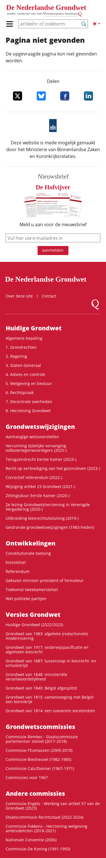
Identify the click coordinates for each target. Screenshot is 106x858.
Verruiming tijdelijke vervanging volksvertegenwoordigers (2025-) (36, 448)
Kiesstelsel (16, 562)
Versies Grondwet (33, 614)
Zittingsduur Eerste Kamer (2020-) (38, 495)
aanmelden (53, 250)
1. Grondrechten (21, 347)
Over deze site (19, 296)
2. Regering (16, 356)
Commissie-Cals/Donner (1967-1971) (40, 768)
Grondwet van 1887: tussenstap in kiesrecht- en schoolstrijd (51, 663)
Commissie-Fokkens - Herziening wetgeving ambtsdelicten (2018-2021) (46, 828)
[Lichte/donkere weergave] (96, 24)
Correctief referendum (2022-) (34, 477)
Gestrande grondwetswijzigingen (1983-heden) (50, 527)
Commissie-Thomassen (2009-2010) (39, 750)
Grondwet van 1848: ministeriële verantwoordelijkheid (36, 677)
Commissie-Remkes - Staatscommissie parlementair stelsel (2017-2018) (42, 739)
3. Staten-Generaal (23, 365)
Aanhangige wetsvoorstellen (32, 436)
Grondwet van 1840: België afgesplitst (41, 688)
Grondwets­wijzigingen (40, 426)
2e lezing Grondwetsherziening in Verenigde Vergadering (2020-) (48, 507)
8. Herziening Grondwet (28, 410)
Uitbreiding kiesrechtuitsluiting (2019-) (42, 518)
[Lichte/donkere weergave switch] (96, 24)
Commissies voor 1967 (27, 777)
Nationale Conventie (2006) (31, 839)
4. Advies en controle (25, 374)
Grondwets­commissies (40, 726)
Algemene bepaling (24, 338)
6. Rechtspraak (20, 392)
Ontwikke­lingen (30, 543)
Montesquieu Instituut (60, 13)
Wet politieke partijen (26, 598)
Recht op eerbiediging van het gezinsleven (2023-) (53, 468)
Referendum (17, 571)
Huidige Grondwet (34, 328)
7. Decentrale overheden (29, 401)
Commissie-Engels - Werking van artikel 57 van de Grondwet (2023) (53, 806)
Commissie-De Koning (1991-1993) (38, 848)
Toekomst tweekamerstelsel (32, 589)
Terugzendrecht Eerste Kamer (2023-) (41, 459)
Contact (49, 296)
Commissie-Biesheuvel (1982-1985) (38, 759)
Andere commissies (35, 793)
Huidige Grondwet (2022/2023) (34, 624)
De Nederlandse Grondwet (46, 7)
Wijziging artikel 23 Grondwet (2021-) (40, 486)
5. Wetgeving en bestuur (29, 383)
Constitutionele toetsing (28, 553)
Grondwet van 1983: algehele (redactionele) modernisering (47, 636)
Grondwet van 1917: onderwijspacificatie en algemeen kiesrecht (47, 649)
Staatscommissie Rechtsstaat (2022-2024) (44, 817)
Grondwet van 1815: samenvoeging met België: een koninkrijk (50, 699)
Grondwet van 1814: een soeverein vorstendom (50, 710)
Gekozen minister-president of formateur (45, 580)
